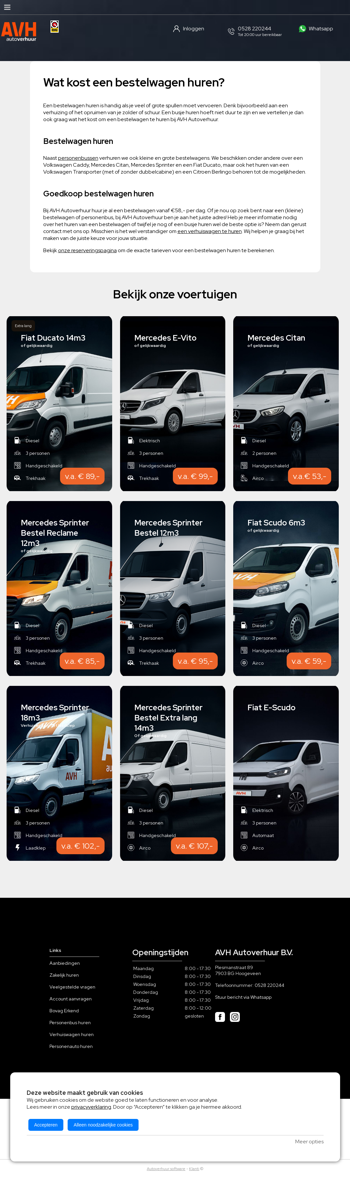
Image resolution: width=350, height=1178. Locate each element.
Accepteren (46, 1125)
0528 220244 (269, 985)
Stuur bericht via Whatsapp (243, 997)
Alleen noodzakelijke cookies (103, 1125)
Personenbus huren (70, 1023)
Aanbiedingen (64, 963)
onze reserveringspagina (87, 250)
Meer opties (309, 1141)
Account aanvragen (70, 999)
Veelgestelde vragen (72, 987)
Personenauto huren (71, 1046)
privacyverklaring (91, 1106)
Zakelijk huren (64, 975)
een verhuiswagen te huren (209, 231)
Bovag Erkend (64, 1011)
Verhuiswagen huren (71, 1034)
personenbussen (78, 157)
